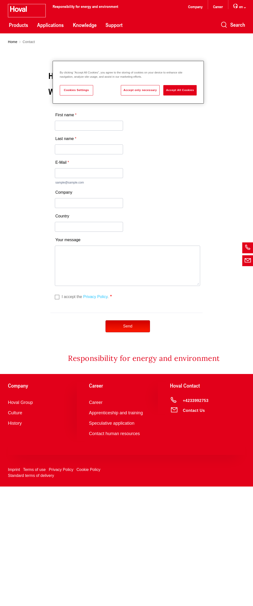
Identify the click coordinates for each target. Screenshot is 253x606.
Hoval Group (20, 519)
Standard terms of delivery (31, 592)
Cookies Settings (76, 90)
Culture (15, 529)
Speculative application (111, 540)
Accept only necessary (140, 90)
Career (218, 6)
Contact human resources (114, 550)
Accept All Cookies (180, 90)
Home (12, 42)
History (15, 540)
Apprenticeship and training (116, 529)
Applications (50, 25)
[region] (128, 82)
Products (18, 25)
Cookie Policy (88, 586)
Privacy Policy (61, 586)
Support (114, 25)
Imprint (14, 586)
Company (195, 6)
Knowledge (85, 25)
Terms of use (34, 586)
